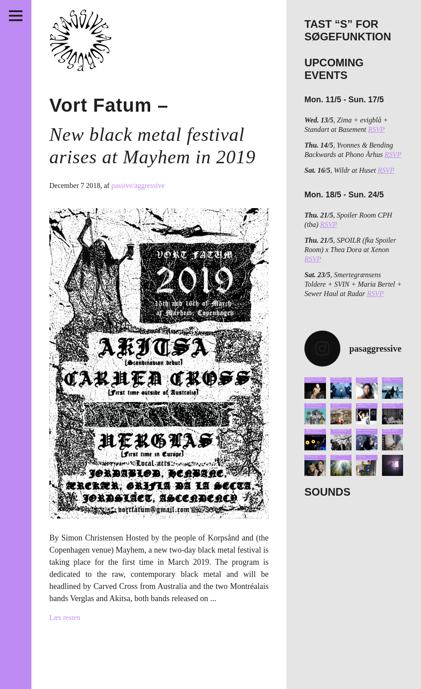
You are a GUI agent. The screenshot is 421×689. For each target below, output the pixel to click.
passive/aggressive (138, 185)
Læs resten (64, 617)
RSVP (376, 129)
